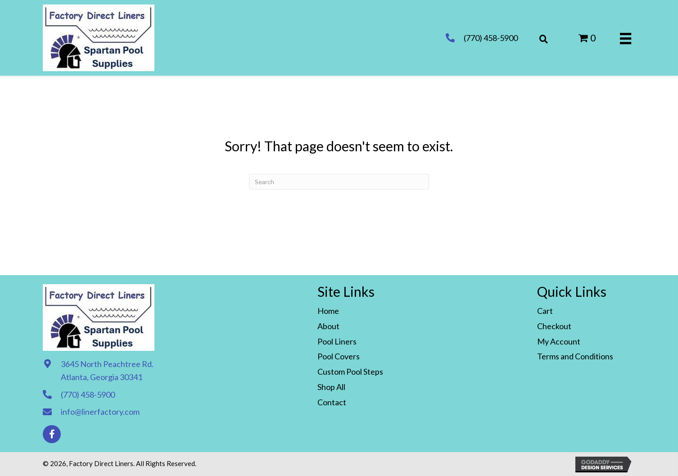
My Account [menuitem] (558, 341)
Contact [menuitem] (331, 402)
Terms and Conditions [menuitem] (575, 356)
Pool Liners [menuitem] (337, 341)
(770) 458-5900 (491, 38)
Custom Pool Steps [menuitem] (350, 371)
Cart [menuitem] (545, 311)
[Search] (339, 182)
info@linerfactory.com (100, 412)
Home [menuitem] (328, 311)
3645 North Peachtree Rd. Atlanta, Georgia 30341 (107, 370)
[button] (52, 434)
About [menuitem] (328, 326)
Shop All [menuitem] (331, 387)
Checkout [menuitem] (554, 326)
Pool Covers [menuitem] (338, 356)
